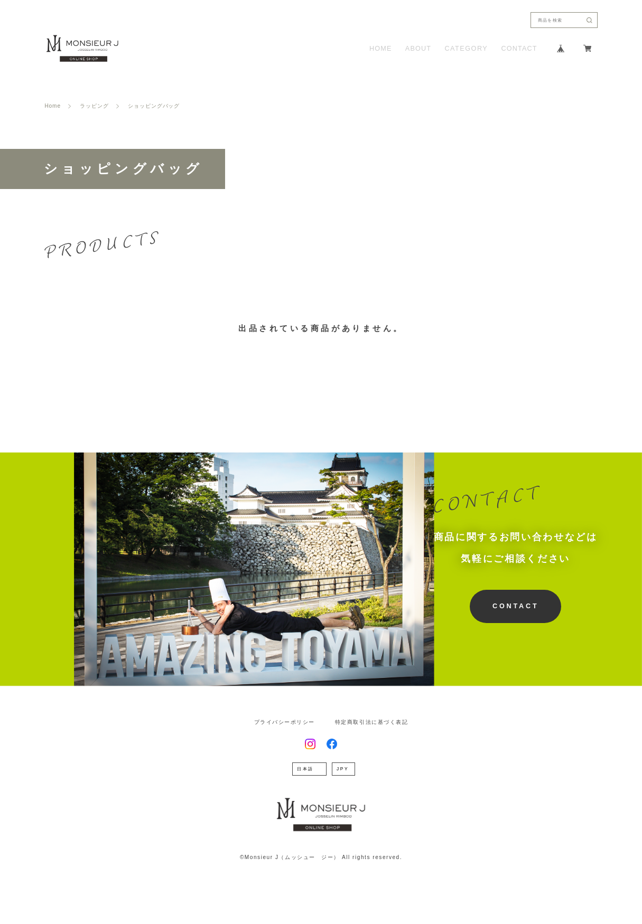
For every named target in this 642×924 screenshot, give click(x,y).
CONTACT (519, 48)
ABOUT (418, 48)
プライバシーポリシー (284, 722)
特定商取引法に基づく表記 (371, 722)
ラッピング (94, 106)
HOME (380, 48)
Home (52, 106)
